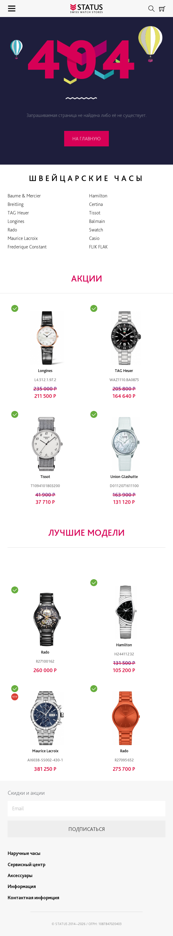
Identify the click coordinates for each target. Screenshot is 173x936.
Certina (96, 204)
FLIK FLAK (98, 247)
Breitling (15, 204)
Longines (16, 221)
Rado (12, 230)
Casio (94, 238)
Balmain (97, 221)
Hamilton (98, 196)
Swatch (96, 230)
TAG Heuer (18, 213)
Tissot (94, 213)
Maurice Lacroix (23, 238)
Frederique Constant (27, 247)
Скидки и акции (26, 792)
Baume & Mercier (24, 196)
